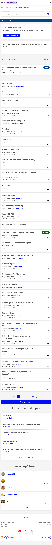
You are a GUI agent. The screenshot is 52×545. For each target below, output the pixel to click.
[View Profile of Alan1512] (18, 227)
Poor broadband (8, 313)
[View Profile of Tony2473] (8, 452)
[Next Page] (37, 396)
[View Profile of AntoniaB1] (18, 354)
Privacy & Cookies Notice (7, 522)
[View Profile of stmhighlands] (19, 387)
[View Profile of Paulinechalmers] (20, 258)
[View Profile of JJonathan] (18, 248)
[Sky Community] (10, 2)
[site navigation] (2, 2)
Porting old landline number (12, 292)
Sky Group (4, 526)
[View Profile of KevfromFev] (9, 443)
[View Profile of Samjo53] (18, 305)
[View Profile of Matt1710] (18, 328)
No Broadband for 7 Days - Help (13, 274)
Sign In (50, 3)
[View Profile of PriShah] (17, 113)
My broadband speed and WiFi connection (17, 361)
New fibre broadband (10, 100)
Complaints (4, 524)
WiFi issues (6, 185)
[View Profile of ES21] (17, 177)
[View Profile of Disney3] (18, 316)
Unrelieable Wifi (8, 214)
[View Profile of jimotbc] (18, 217)
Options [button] (45, 59)
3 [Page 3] (24, 396)
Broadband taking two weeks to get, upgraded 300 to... (23, 449)
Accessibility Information (44, 522)
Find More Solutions (26, 457)
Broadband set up (8, 195)
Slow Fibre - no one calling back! (14, 121)
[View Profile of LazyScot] (18, 295)
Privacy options (5, 521)
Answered (45, 232)
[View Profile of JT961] (17, 94)
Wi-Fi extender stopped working (14, 224)
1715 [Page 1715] (32, 396)
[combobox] (23, 14)
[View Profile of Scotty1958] (19, 287)
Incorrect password (10, 441)
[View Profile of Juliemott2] (18, 165)
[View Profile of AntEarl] (18, 235)
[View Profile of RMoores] (18, 377)
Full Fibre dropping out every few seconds (17, 255)
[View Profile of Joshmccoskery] (19, 86)
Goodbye (5, 129)
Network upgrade (8, 264)
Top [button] (27, 517)
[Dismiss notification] (49, 7)
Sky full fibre (6, 139)
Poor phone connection (11, 92)
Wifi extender (7, 84)
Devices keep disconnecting (12, 206)
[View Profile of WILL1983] (17, 188)
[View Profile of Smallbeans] (8, 435)
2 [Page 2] (21, 396)
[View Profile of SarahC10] (18, 277)
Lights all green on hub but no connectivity (18, 303)
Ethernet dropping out (10, 149)
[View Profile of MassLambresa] (19, 341)
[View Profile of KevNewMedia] (19, 72)
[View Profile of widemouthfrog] (19, 123)
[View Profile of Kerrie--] (17, 142)
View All (26, 508)
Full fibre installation (9, 284)
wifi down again (8, 384)
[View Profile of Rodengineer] (18, 266)
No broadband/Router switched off (16, 433)
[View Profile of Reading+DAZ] (19, 208)
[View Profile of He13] (17, 152)
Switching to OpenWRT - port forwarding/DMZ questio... (23, 424)
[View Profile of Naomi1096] (19, 198)
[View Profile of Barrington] (19, 364)
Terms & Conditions (45, 521)
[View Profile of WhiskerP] (8, 426)
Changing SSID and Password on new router (18, 232)
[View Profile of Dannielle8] (8, 418)
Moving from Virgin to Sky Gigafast (15, 110)
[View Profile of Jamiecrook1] (19, 132)
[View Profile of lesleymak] (17, 103)
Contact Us (48, 524)
